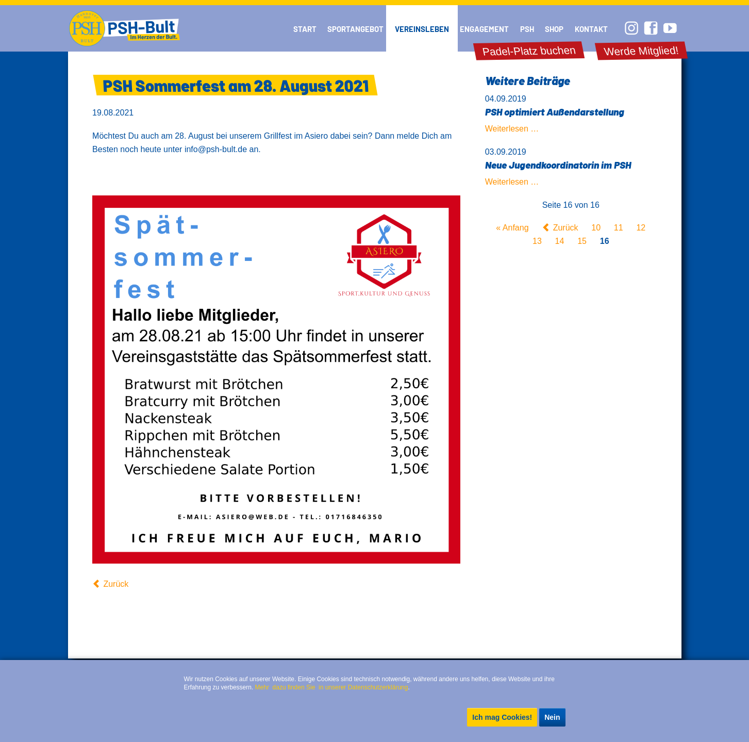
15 (582, 241)
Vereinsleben (422, 29)
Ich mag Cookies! (502, 717)
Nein (552, 717)
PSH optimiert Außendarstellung (554, 112)
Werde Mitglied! (641, 50)
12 (640, 227)
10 (596, 227)
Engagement (484, 29)
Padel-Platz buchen (529, 51)
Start (305, 29)
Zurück (115, 584)
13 (537, 241)
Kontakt (591, 29)
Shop (554, 29)
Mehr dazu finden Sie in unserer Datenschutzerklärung (331, 687)
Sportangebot (355, 29)
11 (618, 227)
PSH (527, 29)
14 (559, 241)
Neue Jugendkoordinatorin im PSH (558, 165)
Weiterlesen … (512, 128)
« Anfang (512, 227)
